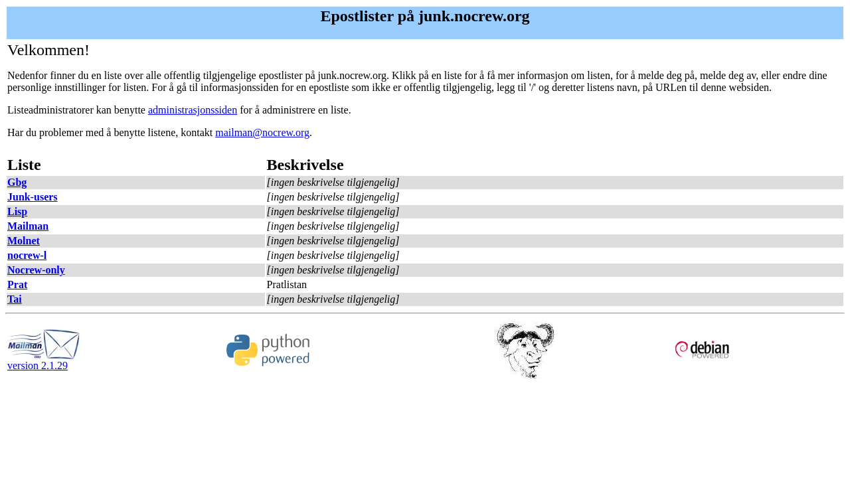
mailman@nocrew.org (262, 132)
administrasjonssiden (192, 110)
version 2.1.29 (43, 361)
